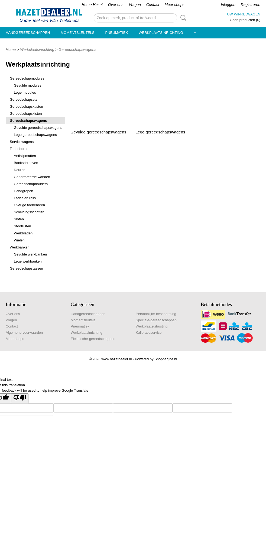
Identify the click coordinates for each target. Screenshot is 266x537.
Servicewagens (22, 142)
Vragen (135, 4)
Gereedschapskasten (26, 106)
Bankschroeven (26, 163)
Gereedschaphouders (31, 184)
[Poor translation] (19, 398)
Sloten (19, 219)
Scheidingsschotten (29, 212)
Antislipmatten (25, 156)
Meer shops (174, 4)
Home (11, 49)
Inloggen (228, 4)
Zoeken (182, 18)
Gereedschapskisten (26, 114)
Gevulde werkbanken (30, 254)
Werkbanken (20, 247)
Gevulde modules (27, 85)
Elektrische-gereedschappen (93, 339)
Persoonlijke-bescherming (156, 314)
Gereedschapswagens (77, 49)
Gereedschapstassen (26, 268)
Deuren (19, 170)
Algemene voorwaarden (24, 332)
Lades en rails (25, 198)
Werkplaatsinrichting (161, 33)
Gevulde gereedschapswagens (38, 128)
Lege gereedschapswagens (35, 135)
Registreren (250, 4)
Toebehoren (19, 149)
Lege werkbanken (28, 261)
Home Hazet (92, 4)
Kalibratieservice (148, 332)
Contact (152, 4)
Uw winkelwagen (243, 14)
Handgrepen (23, 191)
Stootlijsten (22, 226)
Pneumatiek (116, 33)
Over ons (116, 4)
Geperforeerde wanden (32, 177)
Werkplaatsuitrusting (152, 326)
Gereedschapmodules (27, 78)
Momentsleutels (77, 33)
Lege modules (25, 92)
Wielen (19, 240)
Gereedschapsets (23, 99)
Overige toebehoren (29, 205)
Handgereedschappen (28, 33)
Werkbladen (23, 233)
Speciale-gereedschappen (156, 320)
